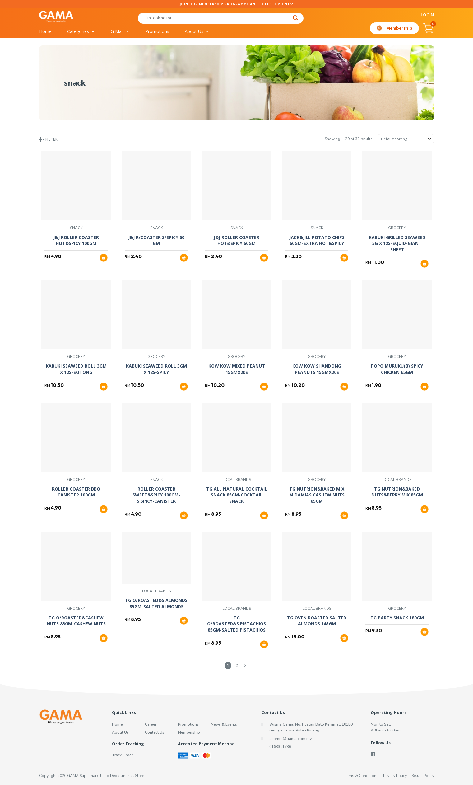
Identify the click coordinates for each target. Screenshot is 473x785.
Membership (399, 28)
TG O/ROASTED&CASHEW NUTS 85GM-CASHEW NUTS (76, 621)
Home (45, 31)
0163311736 (280, 746)
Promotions (157, 31)
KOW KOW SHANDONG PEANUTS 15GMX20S (316, 369)
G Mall (120, 31)
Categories (81, 31)
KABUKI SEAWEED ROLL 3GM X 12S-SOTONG (76, 369)
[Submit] (295, 18)
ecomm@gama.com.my (290, 738)
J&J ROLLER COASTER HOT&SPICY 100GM (76, 240)
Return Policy (422, 775)
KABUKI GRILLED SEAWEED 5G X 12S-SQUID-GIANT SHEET (397, 243)
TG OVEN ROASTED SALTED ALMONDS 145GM (316, 621)
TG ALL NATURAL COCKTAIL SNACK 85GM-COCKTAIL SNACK (236, 495)
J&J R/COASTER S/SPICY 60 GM (156, 240)
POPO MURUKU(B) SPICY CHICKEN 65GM (397, 369)
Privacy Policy (395, 775)
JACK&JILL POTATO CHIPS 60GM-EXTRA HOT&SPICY (317, 240)
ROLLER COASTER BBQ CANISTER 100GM (76, 492)
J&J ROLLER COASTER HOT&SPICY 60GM (236, 240)
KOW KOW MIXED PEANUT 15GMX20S (236, 369)
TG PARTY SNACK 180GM (397, 618)
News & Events (224, 724)
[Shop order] (406, 138)
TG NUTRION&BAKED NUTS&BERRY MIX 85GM (397, 492)
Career (150, 724)
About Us (197, 31)
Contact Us (154, 732)
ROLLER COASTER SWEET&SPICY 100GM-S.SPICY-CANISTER (156, 495)
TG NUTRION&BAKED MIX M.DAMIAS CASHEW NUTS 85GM (317, 495)
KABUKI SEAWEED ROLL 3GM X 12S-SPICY (156, 369)
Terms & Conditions (361, 775)
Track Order (122, 755)
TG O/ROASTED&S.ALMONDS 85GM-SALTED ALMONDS (156, 603)
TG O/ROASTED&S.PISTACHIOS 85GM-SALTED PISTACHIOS (236, 624)
